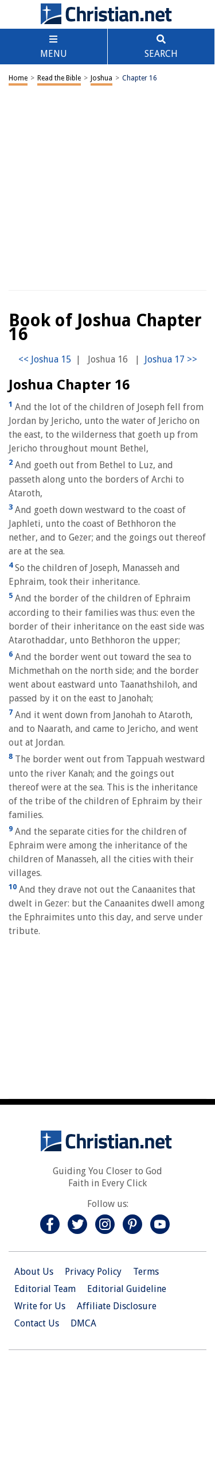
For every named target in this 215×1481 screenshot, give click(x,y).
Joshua (101, 78)
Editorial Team (45, 1288)
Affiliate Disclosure (117, 1306)
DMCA (83, 1323)
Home (18, 78)
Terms (146, 1271)
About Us (33, 1271)
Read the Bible (59, 78)
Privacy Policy (93, 1271)
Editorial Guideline (126, 1288)
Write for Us (39, 1306)
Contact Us (36, 1323)
